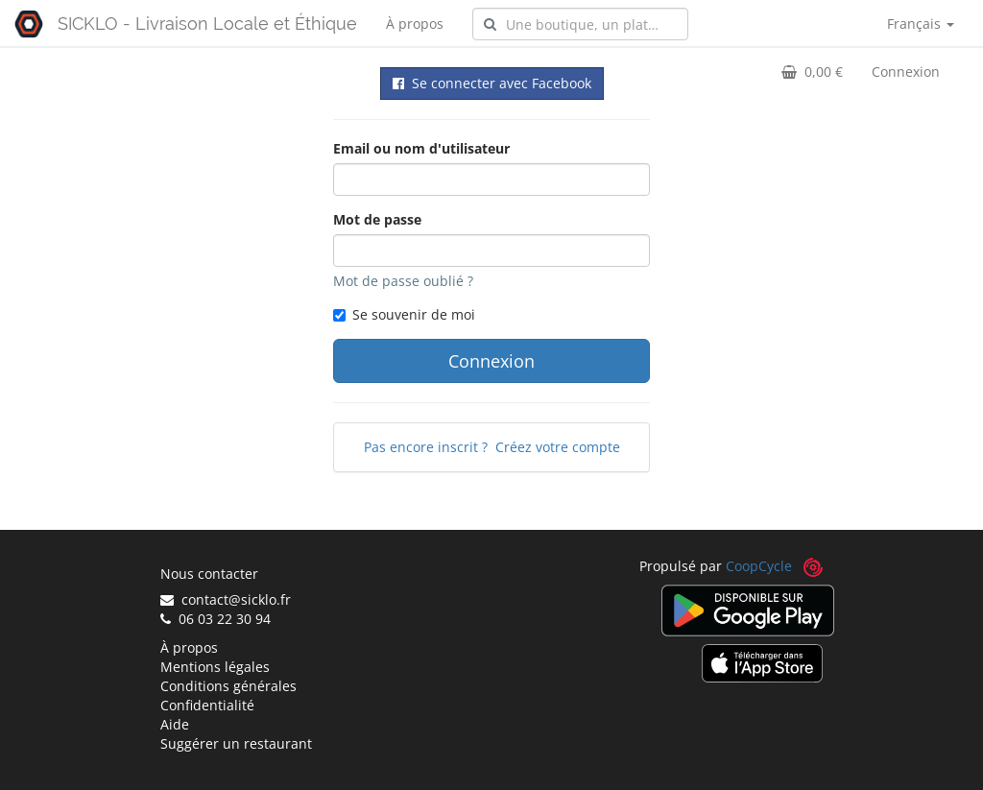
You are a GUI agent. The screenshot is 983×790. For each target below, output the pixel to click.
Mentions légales (215, 667)
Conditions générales (228, 686)
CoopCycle (759, 566)
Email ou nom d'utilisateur (421, 148)
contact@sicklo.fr (225, 599)
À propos (415, 23)
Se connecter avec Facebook (492, 83)
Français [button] (920, 23)
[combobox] (580, 24)
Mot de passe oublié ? (403, 281)
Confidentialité (207, 705)
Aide (174, 724)
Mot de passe (377, 219)
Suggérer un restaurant (236, 743)
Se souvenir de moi (404, 314)
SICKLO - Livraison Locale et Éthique (207, 23)
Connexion (906, 71)
